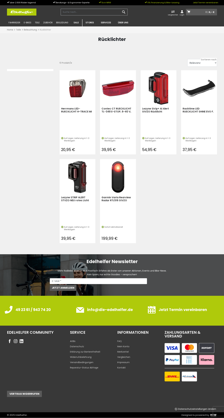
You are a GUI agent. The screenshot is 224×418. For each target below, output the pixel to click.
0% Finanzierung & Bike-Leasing (162, 2)
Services (106, 22)
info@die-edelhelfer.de (110, 309)
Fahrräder (14, 22)
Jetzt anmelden (63, 288)
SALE (76, 22)
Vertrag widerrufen (24, 394)
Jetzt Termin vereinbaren (205, 2)
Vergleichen (123, 357)
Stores (90, 22)
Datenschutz (77, 346)
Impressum (123, 362)
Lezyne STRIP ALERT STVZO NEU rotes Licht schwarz (75, 199)
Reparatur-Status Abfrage (84, 367)
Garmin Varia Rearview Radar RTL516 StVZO (116, 199)
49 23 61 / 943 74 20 (33, 309)
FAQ (119, 341)
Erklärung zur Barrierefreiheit (85, 351)
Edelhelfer (21, 415)
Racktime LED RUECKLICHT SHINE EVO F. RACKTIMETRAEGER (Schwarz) (198, 110)
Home (10, 29)
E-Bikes (27, 22)
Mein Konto (123, 346)
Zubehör (48, 22)
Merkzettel (123, 351)
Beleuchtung (30, 29)
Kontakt (121, 367)
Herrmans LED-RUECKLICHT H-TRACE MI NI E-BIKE (76, 110)
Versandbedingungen (81, 362)
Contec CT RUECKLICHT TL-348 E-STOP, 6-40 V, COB (116, 110)
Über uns (123, 22)
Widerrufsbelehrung (80, 357)
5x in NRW (105, 2)
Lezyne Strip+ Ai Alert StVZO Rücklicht (155, 110)
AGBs (72, 341)
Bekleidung (62, 22)
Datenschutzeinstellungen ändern (197, 409)
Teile (37, 22)
